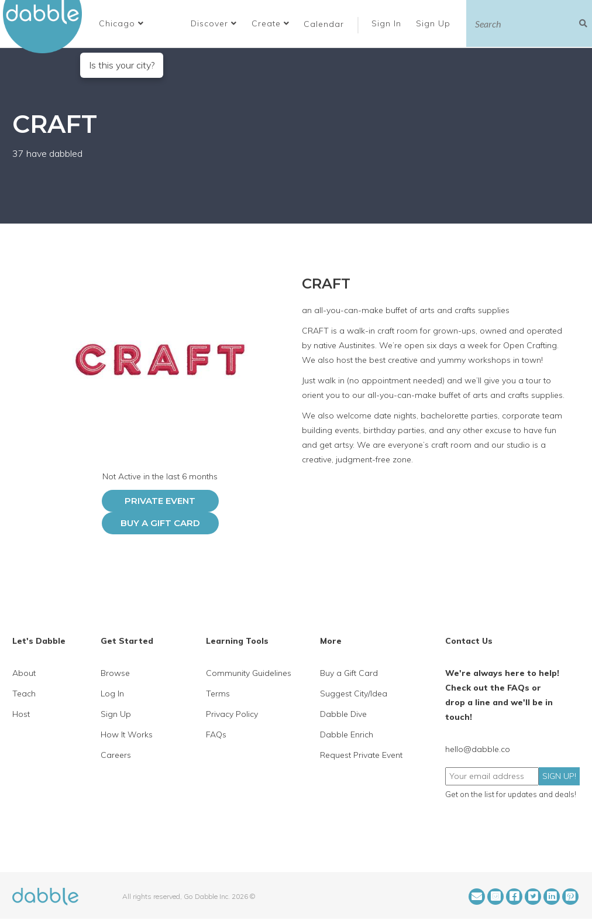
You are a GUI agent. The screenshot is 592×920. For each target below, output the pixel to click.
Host (21, 714)
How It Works (127, 734)
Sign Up (434, 23)
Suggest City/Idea (353, 693)
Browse (115, 673)
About (24, 673)
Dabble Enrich (346, 734)
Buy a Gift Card (160, 522)
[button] (121, 23)
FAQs (216, 734)
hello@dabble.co (477, 749)
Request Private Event (361, 755)
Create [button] (271, 23)
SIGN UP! (559, 776)
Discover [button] (214, 23)
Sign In (387, 23)
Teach (24, 693)
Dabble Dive (343, 714)
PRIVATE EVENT (160, 500)
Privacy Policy (232, 714)
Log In (112, 693)
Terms (218, 693)
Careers (116, 755)
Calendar (324, 24)
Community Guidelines (248, 673)
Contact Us (469, 641)
